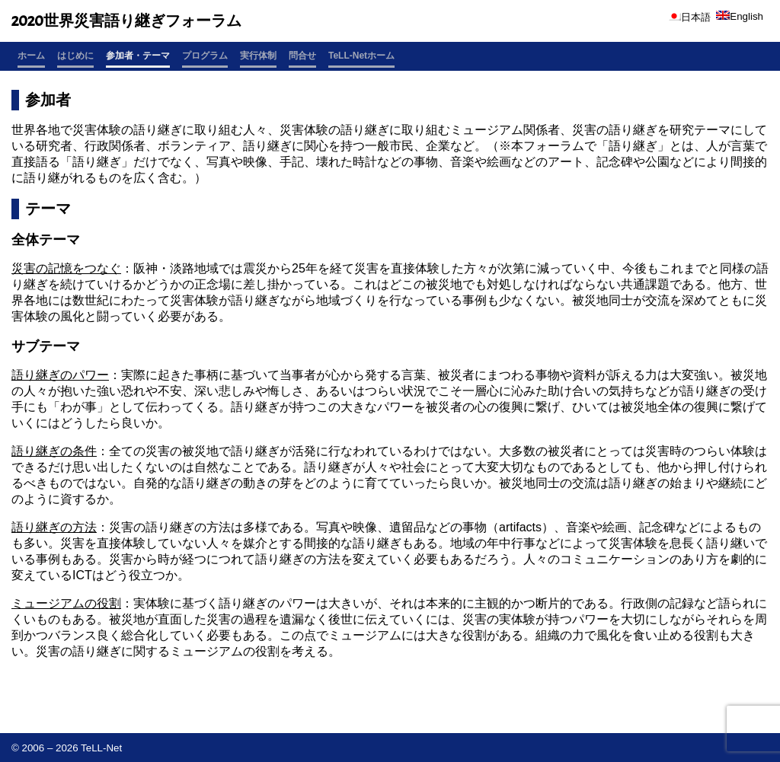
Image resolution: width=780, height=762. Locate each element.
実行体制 (258, 55)
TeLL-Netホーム (361, 55)
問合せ (302, 55)
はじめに (75, 55)
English (739, 16)
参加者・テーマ (138, 55)
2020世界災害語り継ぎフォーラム (126, 20)
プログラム (205, 55)
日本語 (689, 17)
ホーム (31, 55)
